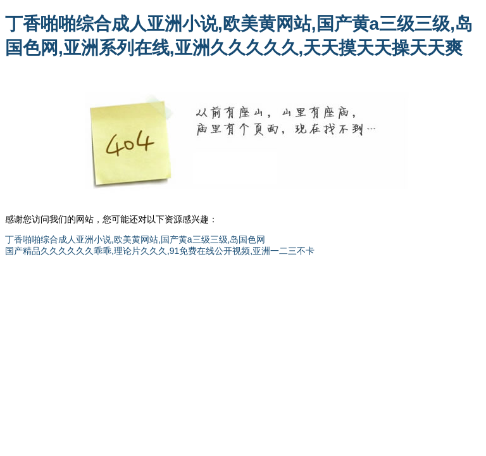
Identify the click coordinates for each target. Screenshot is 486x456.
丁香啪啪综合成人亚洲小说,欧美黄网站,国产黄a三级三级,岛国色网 (135, 239)
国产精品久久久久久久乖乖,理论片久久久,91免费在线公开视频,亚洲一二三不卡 (160, 251)
